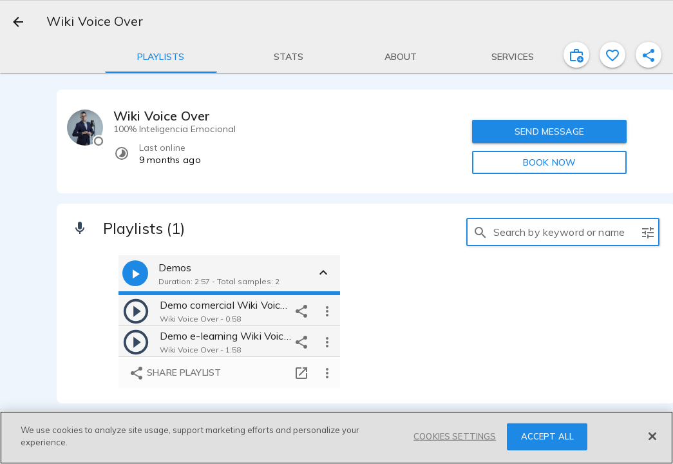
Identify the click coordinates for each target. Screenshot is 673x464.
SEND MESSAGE (549, 131)
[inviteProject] (576, 55)
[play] (136, 310)
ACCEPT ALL (547, 436)
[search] (480, 232)
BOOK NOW (549, 162)
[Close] (652, 436)
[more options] (327, 311)
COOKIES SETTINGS (454, 436)
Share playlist (175, 373)
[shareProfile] (648, 55)
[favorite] (612, 55)
